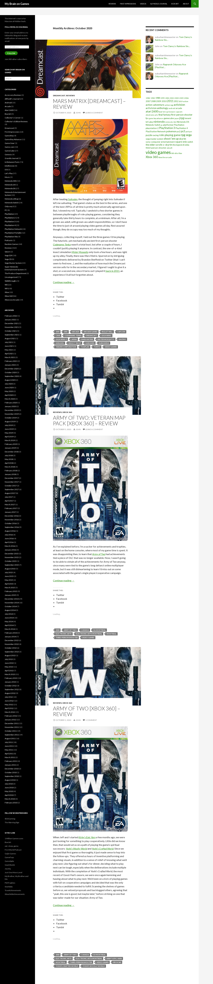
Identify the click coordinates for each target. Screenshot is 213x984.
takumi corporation (66, 347)
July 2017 (9, 497)
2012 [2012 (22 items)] (176, 101)
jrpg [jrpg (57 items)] (181, 118)
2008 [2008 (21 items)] (153, 101)
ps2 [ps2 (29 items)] (178, 131)
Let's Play (9, 173)
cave (58, 335)
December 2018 (11, 451)
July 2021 (9, 342)
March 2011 (10, 757)
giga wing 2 (61, 339)
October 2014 (11, 606)
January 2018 (10, 474)
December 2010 (11, 768)
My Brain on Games (17, 4)
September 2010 (12, 776)
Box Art (175, 4)
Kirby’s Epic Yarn (87, 837)
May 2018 (9, 459)
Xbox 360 (67, 412)
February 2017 (11, 508)
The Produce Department (15, 273)
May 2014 (9, 621)
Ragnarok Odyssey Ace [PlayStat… (171, 75)
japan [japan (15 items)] (176, 118)
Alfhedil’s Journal (158, 4)
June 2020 (9, 387)
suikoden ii (104, 343)
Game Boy (9, 135)
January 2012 (10, 719)
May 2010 (9, 791)
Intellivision (10, 166)
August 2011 (10, 738)
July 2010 (9, 784)
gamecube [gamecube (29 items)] (169, 118)
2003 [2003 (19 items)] (176, 98)
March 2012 (10, 712)
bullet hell (107, 332)
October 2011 (11, 731)
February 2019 (11, 444)
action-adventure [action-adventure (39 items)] (155, 104)
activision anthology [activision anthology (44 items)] (157, 107)
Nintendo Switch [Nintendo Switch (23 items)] (153, 125)
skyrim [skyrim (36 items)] (182, 138)
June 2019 (9, 429)
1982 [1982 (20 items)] (148, 98)
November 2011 (12, 727)
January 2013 (10, 682)
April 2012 (9, 708)
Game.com (9, 147)
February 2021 (11, 361)
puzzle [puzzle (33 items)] (149, 135)
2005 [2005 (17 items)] (181, 98)
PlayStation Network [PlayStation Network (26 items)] (156, 131)
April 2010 (9, 795)
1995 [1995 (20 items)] (162, 98)
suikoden (89, 343)
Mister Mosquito (80, 251)
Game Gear (10, 143)
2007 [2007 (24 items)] (148, 101)
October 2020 (11, 372)
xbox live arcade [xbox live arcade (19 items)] (165, 157)
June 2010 (9, 787)
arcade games (90, 332)
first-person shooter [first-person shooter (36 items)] (182, 114)
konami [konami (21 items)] (188, 118)
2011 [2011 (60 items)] (170, 101)
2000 (57, 332)
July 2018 (9, 455)
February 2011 (11, 761)
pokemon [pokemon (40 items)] (171, 131)
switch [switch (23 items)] (190, 142)
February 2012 (11, 716)
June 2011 (9, 746)
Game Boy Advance (13, 139)
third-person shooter (67, 638)
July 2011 (9, 742)
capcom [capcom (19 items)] (179, 112)
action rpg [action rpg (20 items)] (169, 105)
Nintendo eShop (11, 199)
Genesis (8, 154)
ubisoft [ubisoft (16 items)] (169, 148)
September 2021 (12, 335)
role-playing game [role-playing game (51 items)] (169, 135)
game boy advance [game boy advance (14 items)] (156, 118)
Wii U (7, 288)
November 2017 (12, 482)
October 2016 (11, 523)
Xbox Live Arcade (12, 300)
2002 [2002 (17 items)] (171, 98)
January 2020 (10, 406)
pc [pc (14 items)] (162, 125)
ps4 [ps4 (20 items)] (187, 131)
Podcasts (8, 240)
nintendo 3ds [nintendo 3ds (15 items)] (170, 122)
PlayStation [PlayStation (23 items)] (179, 125)
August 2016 (10, 531)
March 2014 (10, 629)
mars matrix (87, 339)
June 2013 (9, 663)
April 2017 (9, 501)
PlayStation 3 (10, 221)
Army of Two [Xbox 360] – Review (86, 711)
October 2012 (11, 685)
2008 (57, 630)
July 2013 (9, 659)
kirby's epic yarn (114, 958)
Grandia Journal (11, 158)
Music (7, 177)
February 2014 (11, 633)
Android (8, 102)
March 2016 (10, 546)
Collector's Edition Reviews (16, 121)
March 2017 (10, 504)
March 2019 (10, 440)
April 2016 (9, 542)
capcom (121, 332)
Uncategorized (11, 277)
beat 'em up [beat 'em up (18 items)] (163, 112)
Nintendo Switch (12, 202)
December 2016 (11, 516)
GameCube (9, 151)
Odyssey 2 (9, 206)
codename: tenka (73, 335)
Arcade (8, 106)
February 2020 (11, 402)
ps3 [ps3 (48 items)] (183, 131)
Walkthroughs (11, 281)
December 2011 (11, 723)
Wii (6, 285)
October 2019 (11, 418)
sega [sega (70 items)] (189, 135)
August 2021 (10, 338)
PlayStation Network (13, 229)
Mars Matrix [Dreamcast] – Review (89, 104)
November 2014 (12, 602)
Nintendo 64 (10, 184)
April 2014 (9, 625)
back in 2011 (112, 270)
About (186, 4)
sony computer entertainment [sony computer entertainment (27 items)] (160, 141)
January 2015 (10, 595)
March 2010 (10, 799)
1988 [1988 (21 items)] (157, 98)
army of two (70, 630)
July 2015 (9, 572)
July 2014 (9, 614)
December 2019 (11, 410)
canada (85, 630)
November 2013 (12, 644)
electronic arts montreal (89, 634)
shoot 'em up (74, 343)
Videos (143, 4)
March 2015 (10, 587)
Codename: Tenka (62, 244)
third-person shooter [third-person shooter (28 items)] (156, 147)
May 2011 (9, 750)
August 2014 (10, 610)
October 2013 (11, 648)
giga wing (106, 335)
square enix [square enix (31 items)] (181, 141)
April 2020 (9, 395)
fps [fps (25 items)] (147, 118)
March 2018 (10, 467)
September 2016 (12, 527)
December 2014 (11, 599)
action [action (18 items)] (185, 101)
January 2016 (10, 550)
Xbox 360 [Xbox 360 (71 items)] (152, 157)
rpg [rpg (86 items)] (183, 135)
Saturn (7, 251)
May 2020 (9, 391)
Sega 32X (8, 255)
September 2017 (12, 489)
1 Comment (91, 720)
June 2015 (9, 576)
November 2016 (12, 519)
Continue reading (63, 282)
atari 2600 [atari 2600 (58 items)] (152, 111)
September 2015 (12, 565)
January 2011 (10, 765)
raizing (122, 339)
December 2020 (11, 368)
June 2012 (9, 701)
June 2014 (9, 618)
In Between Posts (12, 162)
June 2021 (9, 346)
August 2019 (10, 421)
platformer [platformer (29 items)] (168, 124)
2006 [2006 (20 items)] (186, 98)
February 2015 (11, 591)
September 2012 (12, 689)
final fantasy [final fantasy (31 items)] (164, 114)
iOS (6, 169)
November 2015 (12, 557)
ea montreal (99, 630)
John (78, 112)
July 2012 (9, 697)
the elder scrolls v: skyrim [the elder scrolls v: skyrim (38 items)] (159, 144)
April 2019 (9, 436)
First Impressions (128, 4)
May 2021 (9, 350)
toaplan (85, 347)
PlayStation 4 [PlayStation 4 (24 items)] (181, 128)
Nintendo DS (10, 188)
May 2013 (9, 667)
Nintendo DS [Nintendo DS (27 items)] (183, 121)
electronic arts (64, 634)
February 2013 (11, 678)
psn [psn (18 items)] (190, 131)
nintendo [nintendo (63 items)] (159, 121)
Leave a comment (94, 112)
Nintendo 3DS (10, 181)
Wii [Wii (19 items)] (172, 153)
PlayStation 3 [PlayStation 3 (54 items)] (167, 128)
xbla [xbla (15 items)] (176, 153)
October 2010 (11, 772)
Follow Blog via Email (16, 27)
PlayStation (9, 214)
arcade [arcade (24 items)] (179, 108)
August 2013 (10, 655)
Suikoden (72, 199)
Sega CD (8, 259)
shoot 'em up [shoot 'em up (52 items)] (171, 138)
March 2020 (10, 399)
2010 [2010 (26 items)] (164, 101)
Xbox (7, 292)
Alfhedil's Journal (12, 99)
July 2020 (9, 384)
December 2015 (11, 553)
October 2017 (11, 485)
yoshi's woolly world (94, 966)
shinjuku (60, 343)
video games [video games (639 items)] (158, 152)
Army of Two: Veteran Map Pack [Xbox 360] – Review (89, 420)
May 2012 (9, 704)
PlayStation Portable (13, 233)
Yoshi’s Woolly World (76, 848)
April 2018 (9, 463)
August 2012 (10, 693)
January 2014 (10, 636)
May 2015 (9, 580)
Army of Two (98, 554)
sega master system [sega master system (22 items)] (154, 139)
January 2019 (10, 448)
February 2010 (11, 802)
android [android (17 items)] (172, 108)
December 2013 (11, 640)
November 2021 (12, 327)
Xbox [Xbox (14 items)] (180, 153)
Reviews (112, 4)
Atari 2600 (9, 110)
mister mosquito (105, 339)
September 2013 (12, 651)
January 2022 (10, 319)
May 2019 (9, 433)
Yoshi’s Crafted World (103, 848)
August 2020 (10, 380)
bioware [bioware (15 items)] (172, 112)
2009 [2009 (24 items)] (158, 101)
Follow (11, 53)
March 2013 (10, 674)
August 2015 (10, 568)
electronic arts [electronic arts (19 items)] (152, 115)
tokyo (97, 347)
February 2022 (11, 316)
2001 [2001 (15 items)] (167, 98)
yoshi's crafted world (67, 966)
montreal (112, 634)
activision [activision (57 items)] (179, 104)
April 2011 (9, 753)
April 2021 (9, 353)
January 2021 (10, 365)
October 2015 (11, 561)
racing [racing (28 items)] (156, 135)
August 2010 (10, 780)
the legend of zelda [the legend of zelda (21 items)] (181, 145)
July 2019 (9, 425)
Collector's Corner (12, 118)
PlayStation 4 (10, 225)
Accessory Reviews (13, 95)
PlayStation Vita (11, 236)
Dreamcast (59, 95)
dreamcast (91, 335)
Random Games (11, 244)
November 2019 (12, 414)
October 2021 (11, 331)
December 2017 (11, 478)
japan (74, 339)
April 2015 (9, 584)
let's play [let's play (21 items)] (149, 122)
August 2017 (10, 493)
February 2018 (11, 470)
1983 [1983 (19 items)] (153, 98)
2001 (66, 332)
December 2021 (11, 323)
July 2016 (9, 535)
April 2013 (9, 670)
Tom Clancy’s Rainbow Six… (176, 46)
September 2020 (12, 376)
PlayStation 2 (10, 218)
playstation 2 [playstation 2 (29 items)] (152, 128)
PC (6, 210)
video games (111, 347)
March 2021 (10, 357)
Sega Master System (13, 263)
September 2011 (12, 735)
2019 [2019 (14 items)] (181, 101)
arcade (75, 332)
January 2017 (10, 512)
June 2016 (9, 538)
